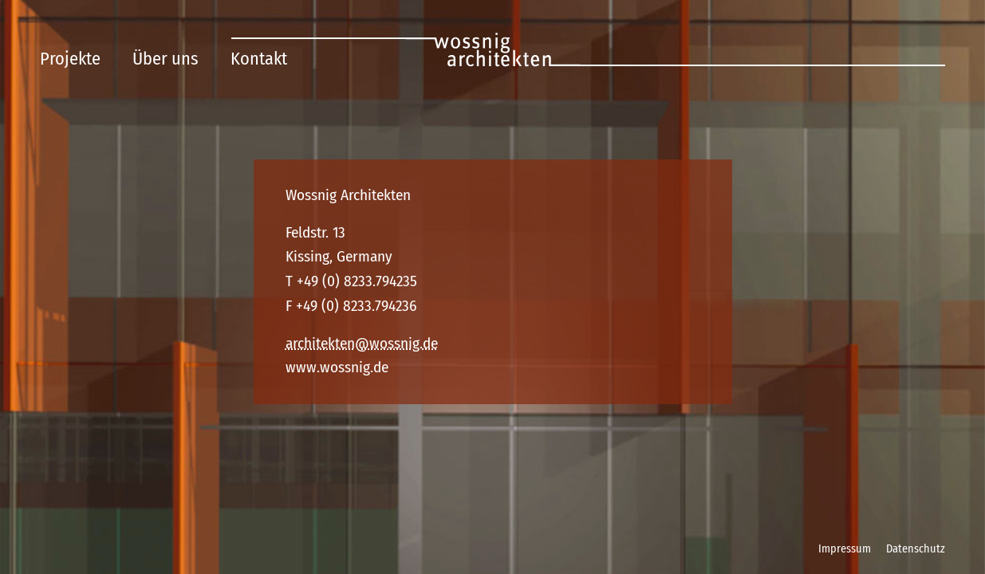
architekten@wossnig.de (362, 343)
